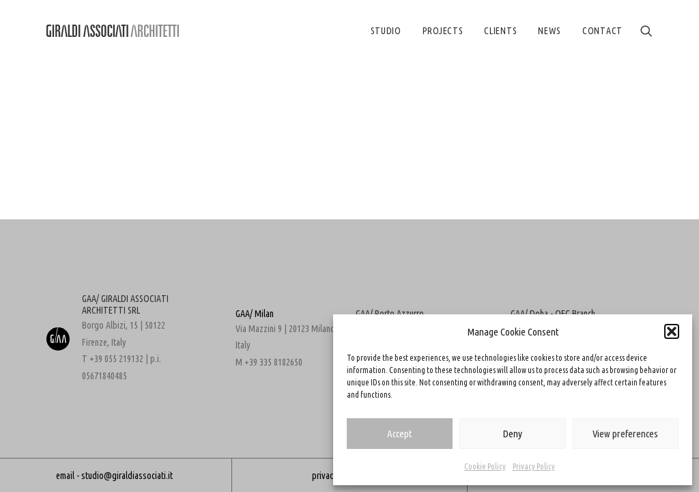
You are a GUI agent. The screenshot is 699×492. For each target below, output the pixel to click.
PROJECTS (443, 30)
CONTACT (602, 30)
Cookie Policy (485, 466)
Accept (399, 433)
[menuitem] (386, 31)
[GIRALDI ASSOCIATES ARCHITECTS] (112, 31)
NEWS (549, 30)
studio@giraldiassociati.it (127, 475)
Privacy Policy (534, 466)
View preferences (625, 433)
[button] (672, 331)
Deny (512, 433)
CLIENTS (500, 30)
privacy (324, 475)
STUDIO (386, 30)
